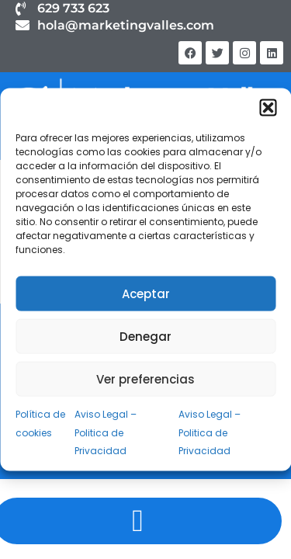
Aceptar (146, 293)
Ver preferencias (145, 378)
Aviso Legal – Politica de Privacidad (105, 432)
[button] (267, 108)
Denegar (145, 336)
